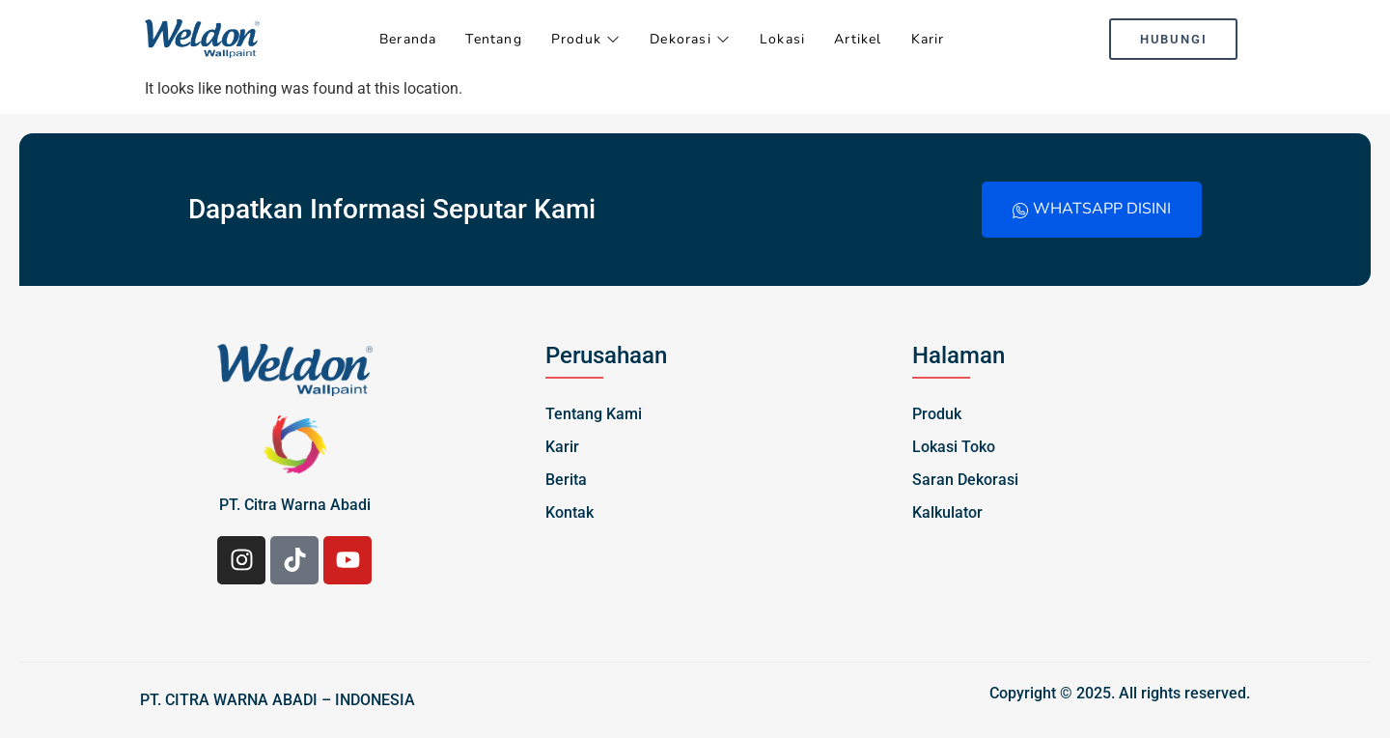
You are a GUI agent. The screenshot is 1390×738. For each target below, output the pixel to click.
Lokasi (782, 39)
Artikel (857, 39)
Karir (928, 39)
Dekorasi (690, 39)
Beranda (407, 39)
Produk (586, 39)
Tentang (493, 39)
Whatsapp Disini (1092, 208)
